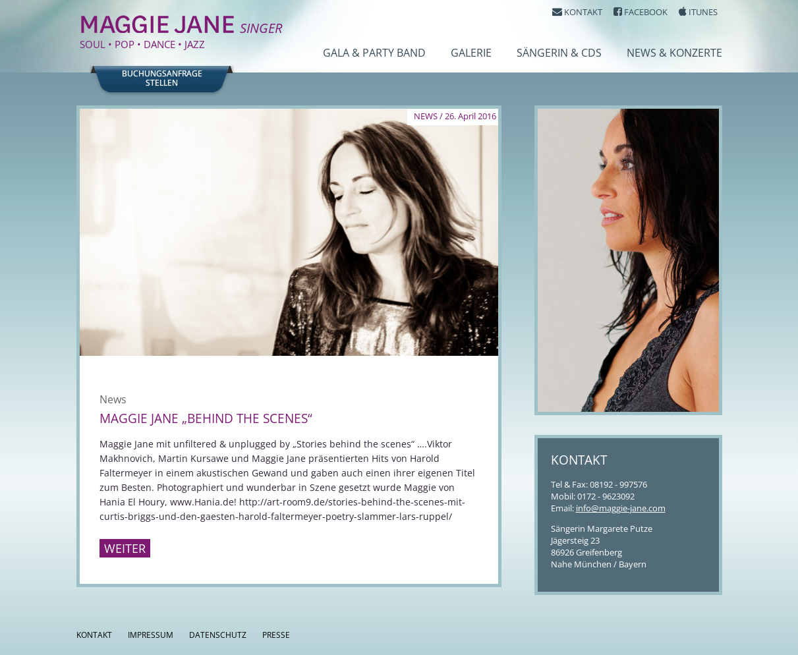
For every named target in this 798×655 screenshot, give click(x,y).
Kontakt (94, 635)
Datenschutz (217, 635)
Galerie (471, 52)
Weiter (125, 548)
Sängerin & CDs (559, 52)
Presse (276, 635)
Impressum (150, 635)
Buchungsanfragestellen (162, 78)
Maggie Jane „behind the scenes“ (206, 418)
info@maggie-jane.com (621, 508)
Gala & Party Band (374, 52)
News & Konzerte (674, 52)
